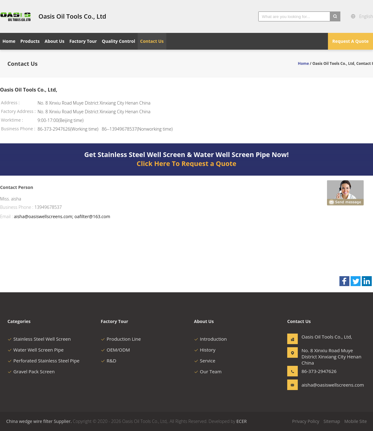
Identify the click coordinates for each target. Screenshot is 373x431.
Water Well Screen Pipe (35, 350)
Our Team (208, 371)
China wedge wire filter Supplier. (39, 421)
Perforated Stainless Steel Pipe (43, 360)
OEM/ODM (115, 350)
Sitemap (332, 421)
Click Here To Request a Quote (187, 163)
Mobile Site (355, 421)
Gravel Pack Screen (31, 371)
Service (204, 360)
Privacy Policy (305, 421)
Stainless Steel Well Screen (39, 339)
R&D (108, 360)
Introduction (210, 339)
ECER (242, 421)
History (204, 350)
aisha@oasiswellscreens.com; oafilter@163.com (62, 216)
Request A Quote (350, 41)
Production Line (121, 339)
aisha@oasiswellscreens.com (321, 385)
